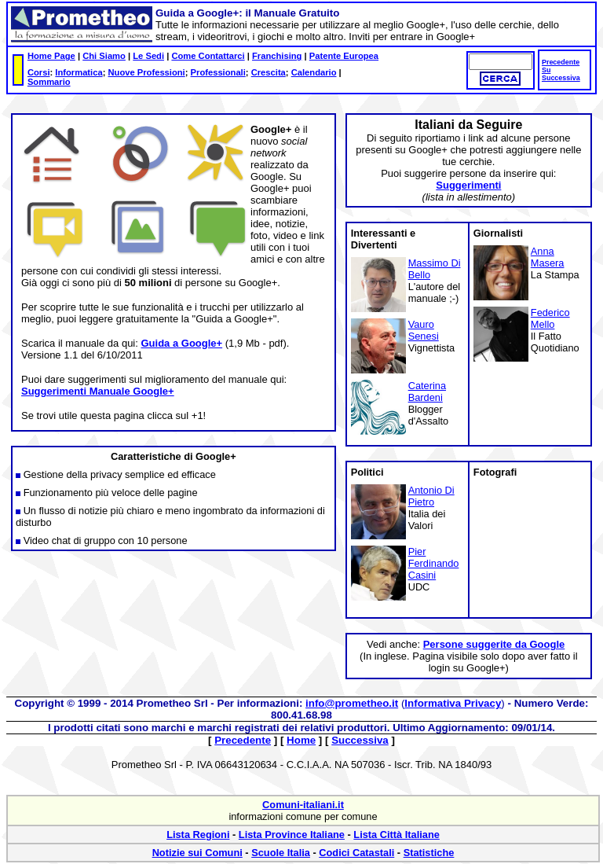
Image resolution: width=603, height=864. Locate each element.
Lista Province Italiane (292, 834)
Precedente (560, 62)
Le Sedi (148, 56)
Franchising (277, 56)
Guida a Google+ (181, 343)
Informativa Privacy (452, 703)
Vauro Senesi (423, 330)
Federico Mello (550, 318)
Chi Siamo (104, 56)
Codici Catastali (356, 852)
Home (301, 740)
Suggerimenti (468, 185)
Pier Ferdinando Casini (433, 563)
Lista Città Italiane (396, 834)
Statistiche (429, 852)
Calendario (314, 72)
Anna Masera (548, 257)
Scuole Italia (280, 852)
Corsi (38, 72)
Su (546, 70)
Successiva (561, 78)
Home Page (51, 56)
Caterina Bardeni (427, 391)
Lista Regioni (197, 834)
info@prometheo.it (351, 703)
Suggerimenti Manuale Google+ (97, 391)
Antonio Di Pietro (431, 496)
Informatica (78, 72)
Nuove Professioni (146, 72)
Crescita (268, 72)
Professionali (218, 72)
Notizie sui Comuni (197, 852)
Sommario (49, 81)
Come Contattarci (207, 56)
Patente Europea (343, 56)
